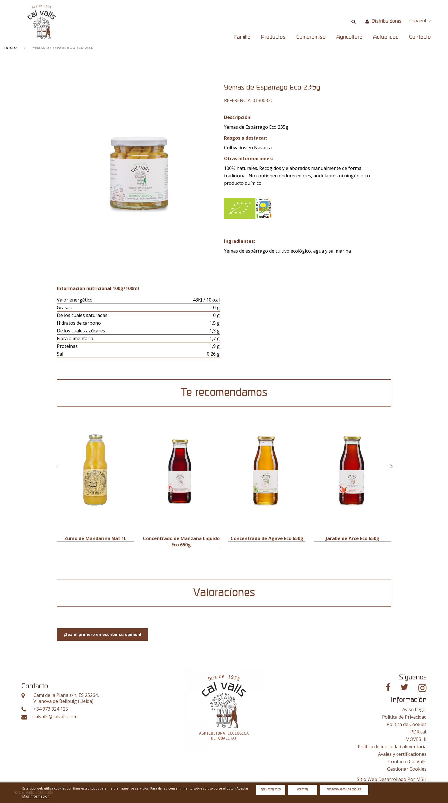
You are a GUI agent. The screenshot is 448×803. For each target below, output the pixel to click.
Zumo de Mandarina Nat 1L (95, 538)
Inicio (10, 47)
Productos (273, 37)
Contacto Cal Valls (407, 761)
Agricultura (349, 37)
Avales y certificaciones (402, 754)
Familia (242, 37)
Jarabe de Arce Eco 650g (352, 538)
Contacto (420, 37)
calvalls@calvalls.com (55, 717)
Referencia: (237, 100)
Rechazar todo (271, 790)
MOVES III (416, 739)
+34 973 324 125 (50, 709)
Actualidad (386, 37)
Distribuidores (386, 21)
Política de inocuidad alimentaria (392, 746)
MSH (421, 779)
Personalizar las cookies (344, 790)
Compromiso (311, 37)
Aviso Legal (414, 709)
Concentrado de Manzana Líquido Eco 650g (181, 541)
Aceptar (302, 790)
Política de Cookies (407, 724)
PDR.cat (418, 732)
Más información (35, 796)
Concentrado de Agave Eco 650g (267, 538)
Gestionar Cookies (407, 769)
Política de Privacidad (404, 717)
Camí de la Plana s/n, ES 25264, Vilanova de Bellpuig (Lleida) (66, 698)
